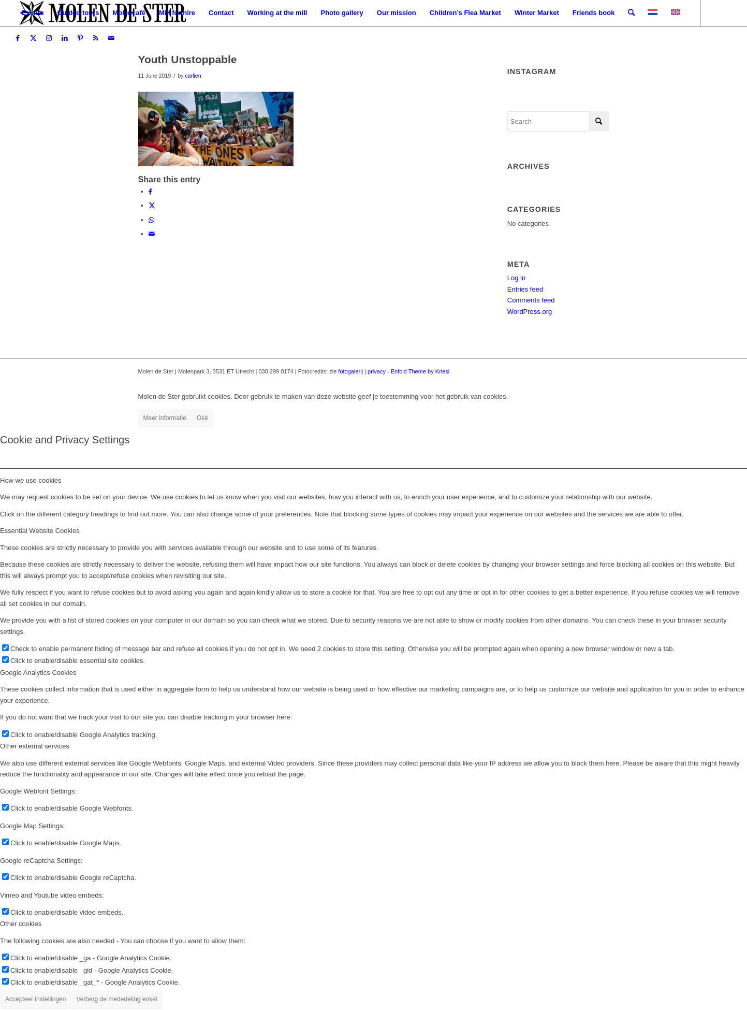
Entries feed (525, 289)
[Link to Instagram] (49, 38)
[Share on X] (152, 205)
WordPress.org (529, 311)
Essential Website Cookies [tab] (40, 531)
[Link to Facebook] (18, 38)
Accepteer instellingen (35, 999)
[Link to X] (33, 38)
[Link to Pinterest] (80, 38)
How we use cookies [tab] (31, 480)
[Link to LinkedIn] (64, 38)
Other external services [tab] (34, 746)
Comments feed (531, 300)
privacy (377, 371)
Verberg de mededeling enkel (116, 999)
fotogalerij (350, 371)
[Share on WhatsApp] (151, 220)
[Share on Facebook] (150, 191)
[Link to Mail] (111, 38)
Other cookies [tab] (20, 924)
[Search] (631, 13)
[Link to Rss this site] (96, 38)
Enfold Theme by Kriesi (420, 371)
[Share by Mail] (152, 234)
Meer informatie (164, 418)
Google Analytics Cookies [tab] (38, 672)
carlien (193, 76)
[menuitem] (33, 13)
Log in (516, 278)
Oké (202, 418)
